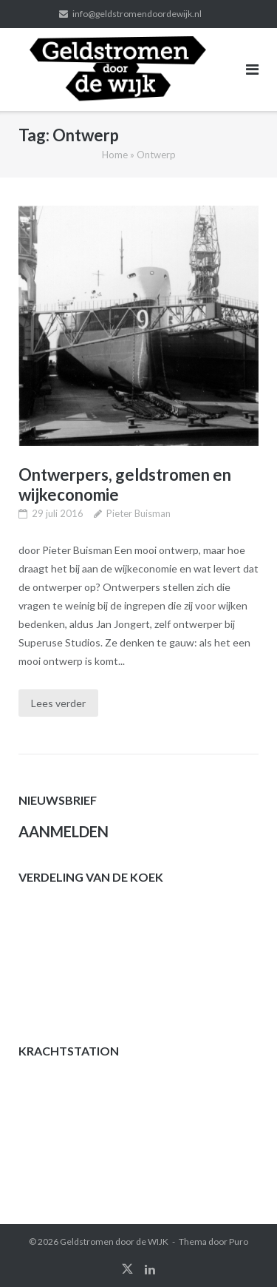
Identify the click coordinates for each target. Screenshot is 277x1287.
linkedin (150, 1269)
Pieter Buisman (138, 513)
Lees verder (58, 703)
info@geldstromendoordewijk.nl (137, 13)
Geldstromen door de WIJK (114, 1241)
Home (115, 155)
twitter (127, 1269)
